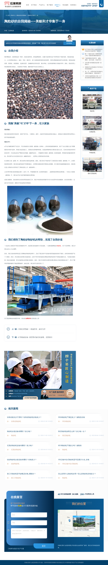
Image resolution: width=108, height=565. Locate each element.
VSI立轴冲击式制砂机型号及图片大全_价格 (73, 460)
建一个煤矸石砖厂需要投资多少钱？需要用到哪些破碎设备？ (93, 54)
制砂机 (59, 246)
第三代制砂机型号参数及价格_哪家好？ (21, 474)
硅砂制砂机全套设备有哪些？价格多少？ (22, 460)
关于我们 (34, 5)
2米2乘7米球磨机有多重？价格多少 (93, 63)
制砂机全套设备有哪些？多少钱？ (19, 431)
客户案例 (50, 5)
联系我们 (73, 5)
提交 (44, 546)
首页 (27, 5)
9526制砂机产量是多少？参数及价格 (71, 417)
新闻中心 (58, 5)
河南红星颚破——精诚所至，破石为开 (31, 329)
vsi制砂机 (92, 132)
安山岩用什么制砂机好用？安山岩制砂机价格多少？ (77, 474)
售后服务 (65, 5)
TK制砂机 (92, 153)
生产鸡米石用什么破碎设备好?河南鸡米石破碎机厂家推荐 (94, 50)
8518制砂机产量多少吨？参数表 (70, 445)
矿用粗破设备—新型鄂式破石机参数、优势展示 (35, 337)
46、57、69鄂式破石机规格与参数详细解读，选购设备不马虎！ (94, 72)
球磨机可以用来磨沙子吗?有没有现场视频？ (94, 68)
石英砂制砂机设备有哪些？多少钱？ (20, 445)
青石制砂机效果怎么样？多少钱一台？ (72, 431)
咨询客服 (69, 43)
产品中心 (42, 5)
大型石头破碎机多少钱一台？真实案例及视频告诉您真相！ (93, 76)
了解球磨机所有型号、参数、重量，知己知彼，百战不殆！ (93, 59)
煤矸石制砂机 (92, 173)
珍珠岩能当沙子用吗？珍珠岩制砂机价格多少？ (24, 417)
